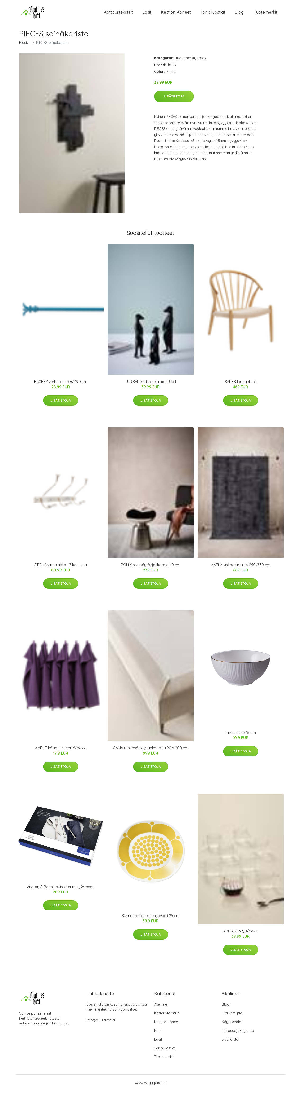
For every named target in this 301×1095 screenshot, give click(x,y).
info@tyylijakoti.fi (101, 1024)
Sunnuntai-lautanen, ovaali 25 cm (151, 919)
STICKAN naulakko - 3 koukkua (60, 569)
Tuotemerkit (265, 14)
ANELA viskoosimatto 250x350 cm (240, 569)
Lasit (146, 14)
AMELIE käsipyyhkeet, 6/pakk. (60, 752)
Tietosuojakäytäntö (238, 1034)
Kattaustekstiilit (118, 14)
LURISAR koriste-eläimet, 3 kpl (150, 386)
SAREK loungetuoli (240, 386)
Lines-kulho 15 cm (240, 736)
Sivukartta (230, 1043)
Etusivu (25, 46)
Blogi (239, 14)
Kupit (158, 1034)
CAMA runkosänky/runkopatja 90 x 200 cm (150, 752)
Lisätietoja (174, 100)
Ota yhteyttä (232, 1017)
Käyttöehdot (232, 1026)
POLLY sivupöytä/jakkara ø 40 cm (150, 569)
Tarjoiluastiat (212, 14)
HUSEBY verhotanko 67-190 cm (60, 386)
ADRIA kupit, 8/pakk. (240, 935)
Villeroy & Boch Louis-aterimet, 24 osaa (61, 890)
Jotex (201, 62)
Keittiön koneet (176, 14)
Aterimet (161, 1008)
